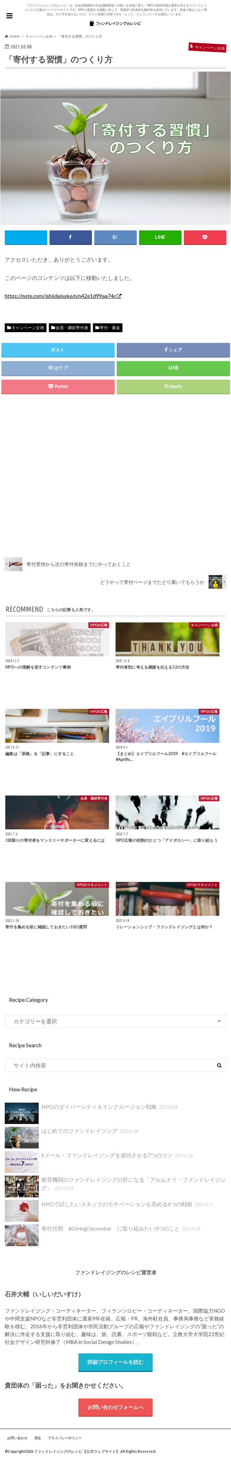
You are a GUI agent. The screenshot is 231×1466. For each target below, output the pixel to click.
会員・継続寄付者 (72, 327)
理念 (37, 1442)
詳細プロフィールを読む (115, 1365)
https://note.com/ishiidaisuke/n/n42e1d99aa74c (61, 295)
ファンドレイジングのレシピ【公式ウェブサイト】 (77, 1455)
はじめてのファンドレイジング (72, 1140)
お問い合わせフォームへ (115, 1410)
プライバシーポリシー (65, 1442)
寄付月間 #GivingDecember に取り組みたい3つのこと (103, 1238)
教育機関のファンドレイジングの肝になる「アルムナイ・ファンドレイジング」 (115, 1189)
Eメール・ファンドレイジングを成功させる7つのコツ (100, 1164)
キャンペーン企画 (28, 327)
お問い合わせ (17, 1442)
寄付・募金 (110, 327)
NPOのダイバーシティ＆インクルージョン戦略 (92, 1115)
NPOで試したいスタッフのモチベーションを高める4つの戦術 (110, 1213)
